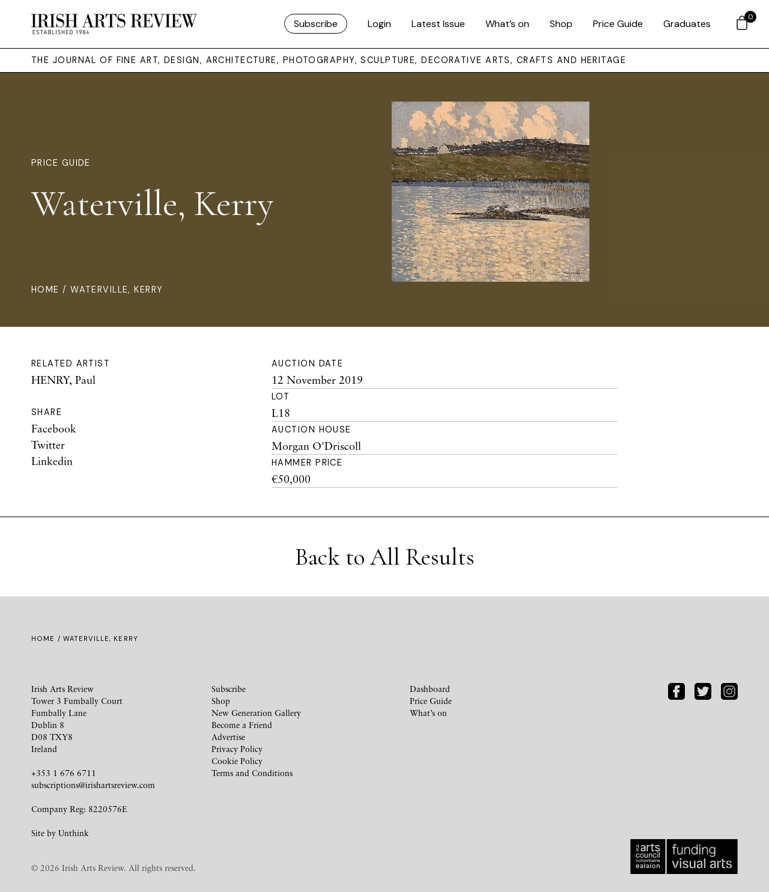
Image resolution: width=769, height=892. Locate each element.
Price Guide (618, 23)
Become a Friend (241, 725)
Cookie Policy (237, 761)
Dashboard (430, 689)
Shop (561, 23)
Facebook (53, 428)
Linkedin (52, 460)
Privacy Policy (237, 749)
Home (45, 289)
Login (379, 23)
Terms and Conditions (252, 773)
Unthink (73, 833)
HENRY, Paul (63, 379)
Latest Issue (438, 23)
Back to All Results (385, 556)
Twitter (48, 444)
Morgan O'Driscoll (316, 445)
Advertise (228, 737)
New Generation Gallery (256, 713)
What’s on (507, 23)
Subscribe (316, 23)
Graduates (687, 23)
